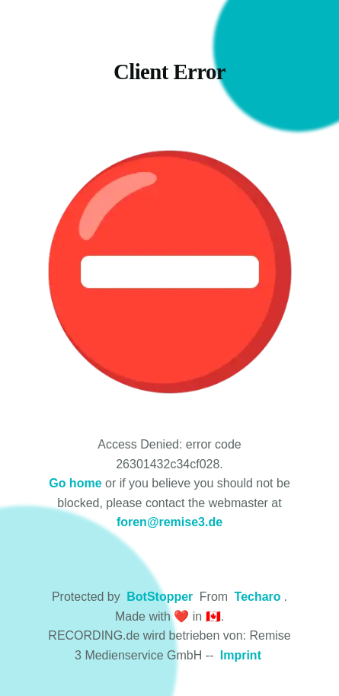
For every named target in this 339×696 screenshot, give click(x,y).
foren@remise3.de (169, 522)
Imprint (240, 655)
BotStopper (159, 596)
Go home (75, 483)
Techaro (258, 596)
